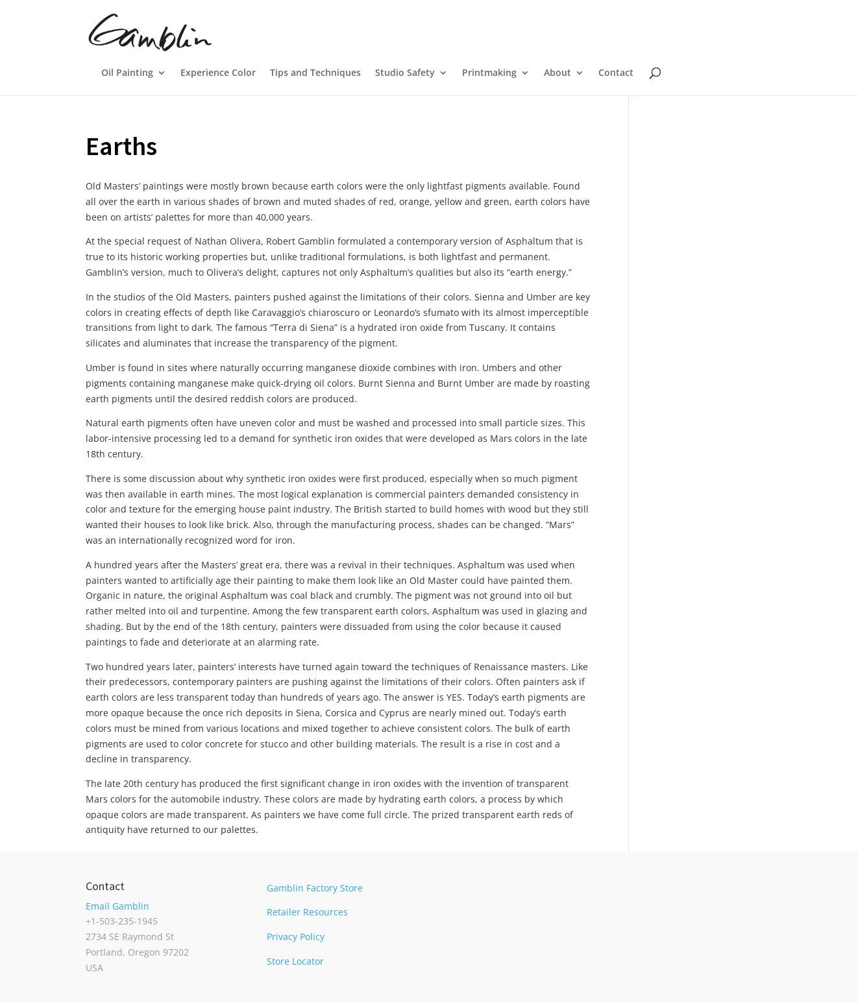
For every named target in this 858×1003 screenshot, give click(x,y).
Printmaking (489, 73)
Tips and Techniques (315, 73)
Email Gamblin (117, 906)
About (557, 73)
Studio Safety (405, 73)
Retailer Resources (307, 912)
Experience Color (218, 73)
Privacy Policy (296, 936)
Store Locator (295, 961)
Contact (615, 73)
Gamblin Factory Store (315, 888)
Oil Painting (127, 73)
